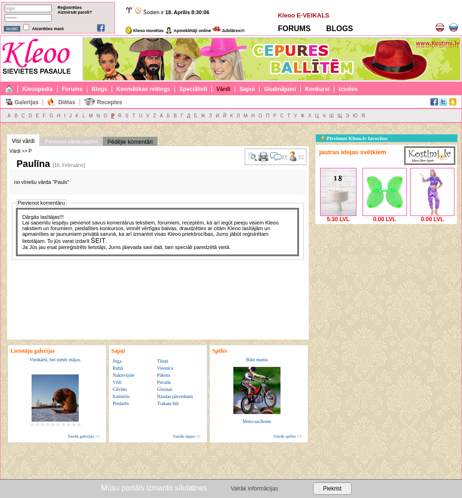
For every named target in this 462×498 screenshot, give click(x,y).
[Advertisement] (386, 285)
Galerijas (27, 102)
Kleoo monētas (144, 30)
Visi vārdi (23, 141)
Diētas (66, 102)
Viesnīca (165, 368)
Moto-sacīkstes (257, 421)
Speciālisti (193, 89)
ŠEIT (98, 240)
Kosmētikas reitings (143, 89)
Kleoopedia (37, 89)
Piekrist (332, 488)
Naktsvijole (123, 375)
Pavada (164, 382)
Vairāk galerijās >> (83, 436)
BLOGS (339, 29)
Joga (117, 361)
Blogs (99, 89)
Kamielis (121, 396)
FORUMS (294, 29)
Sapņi (247, 89)
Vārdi (223, 89)
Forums (72, 89)
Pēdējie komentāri (130, 142)
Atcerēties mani (48, 28)
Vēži (117, 382)
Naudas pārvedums (175, 396)
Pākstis (163, 375)
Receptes (109, 102)
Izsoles (347, 89)
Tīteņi (162, 361)
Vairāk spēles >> (287, 436)
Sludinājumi (280, 89)
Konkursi (317, 89)
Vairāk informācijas (254, 488)
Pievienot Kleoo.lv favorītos (354, 138)
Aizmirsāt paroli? (75, 12)
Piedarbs (121, 403)
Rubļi (118, 368)
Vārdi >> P (20, 151)
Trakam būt (168, 403)
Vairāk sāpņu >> (187, 436)
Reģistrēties (70, 7)
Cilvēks (120, 389)
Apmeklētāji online (188, 30)
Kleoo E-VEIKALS (303, 15)
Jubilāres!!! (229, 30)
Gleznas (164, 389)
